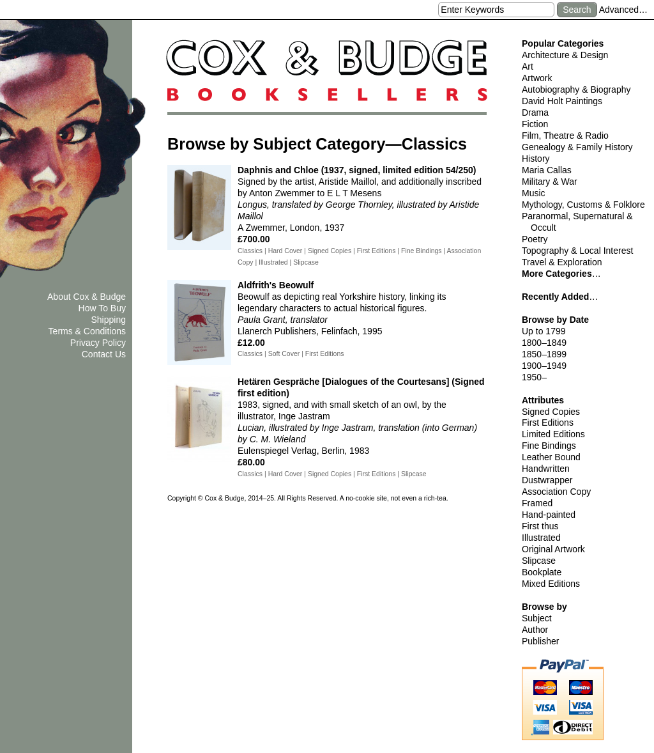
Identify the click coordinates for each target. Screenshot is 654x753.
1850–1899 (544, 354)
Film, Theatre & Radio (565, 135)
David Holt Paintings (562, 101)
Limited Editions (553, 434)
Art (527, 66)
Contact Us (104, 354)
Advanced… (623, 9)
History (536, 158)
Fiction (535, 124)
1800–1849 (544, 343)
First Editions (548, 422)
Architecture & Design (565, 55)
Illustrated (541, 537)
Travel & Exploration (562, 262)
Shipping (108, 319)
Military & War (549, 181)
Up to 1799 (544, 331)
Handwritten (546, 468)
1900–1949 (544, 366)
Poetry (534, 239)
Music (533, 193)
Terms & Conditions (87, 331)
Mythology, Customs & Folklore (583, 204)
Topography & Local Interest (577, 250)
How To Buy (102, 308)
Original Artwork (553, 549)
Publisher (540, 641)
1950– (534, 377)
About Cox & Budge (86, 296)
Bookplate (541, 572)
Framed (537, 503)
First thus (540, 526)
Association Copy (556, 491)
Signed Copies (551, 412)
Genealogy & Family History (577, 147)
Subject (537, 618)
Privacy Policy (98, 343)
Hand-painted (548, 514)
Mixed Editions (551, 583)
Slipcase (539, 560)
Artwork (537, 78)
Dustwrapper (547, 480)
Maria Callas (547, 170)
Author (535, 630)
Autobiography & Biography (576, 89)
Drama (535, 112)
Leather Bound (551, 457)
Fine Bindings (549, 445)
